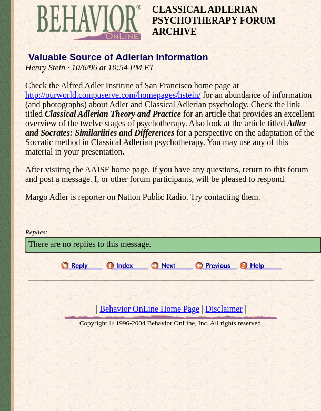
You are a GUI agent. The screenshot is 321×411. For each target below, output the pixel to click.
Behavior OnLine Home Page (149, 308)
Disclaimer (223, 308)
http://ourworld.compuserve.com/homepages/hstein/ (112, 94)
